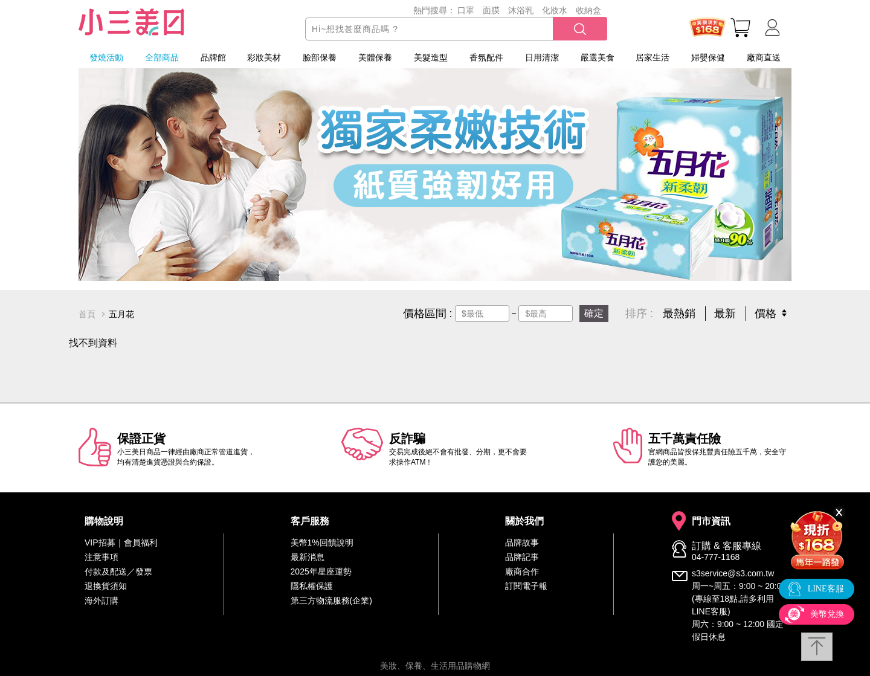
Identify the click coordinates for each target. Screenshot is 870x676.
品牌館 (213, 57)
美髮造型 (431, 57)
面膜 (491, 10)
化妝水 (554, 10)
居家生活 (652, 57)
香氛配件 (486, 57)
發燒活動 (106, 57)
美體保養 (375, 57)
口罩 (465, 10)
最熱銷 (679, 313)
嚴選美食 (597, 57)
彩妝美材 (264, 57)
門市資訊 (711, 521)
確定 (594, 313)
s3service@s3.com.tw (733, 573)
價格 (765, 313)
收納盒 (588, 10)
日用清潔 (542, 57)
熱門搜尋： (434, 10)
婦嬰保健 (708, 57)
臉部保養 (320, 57)
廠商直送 (764, 57)
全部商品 (162, 57)
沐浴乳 (520, 10)
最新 (725, 313)
